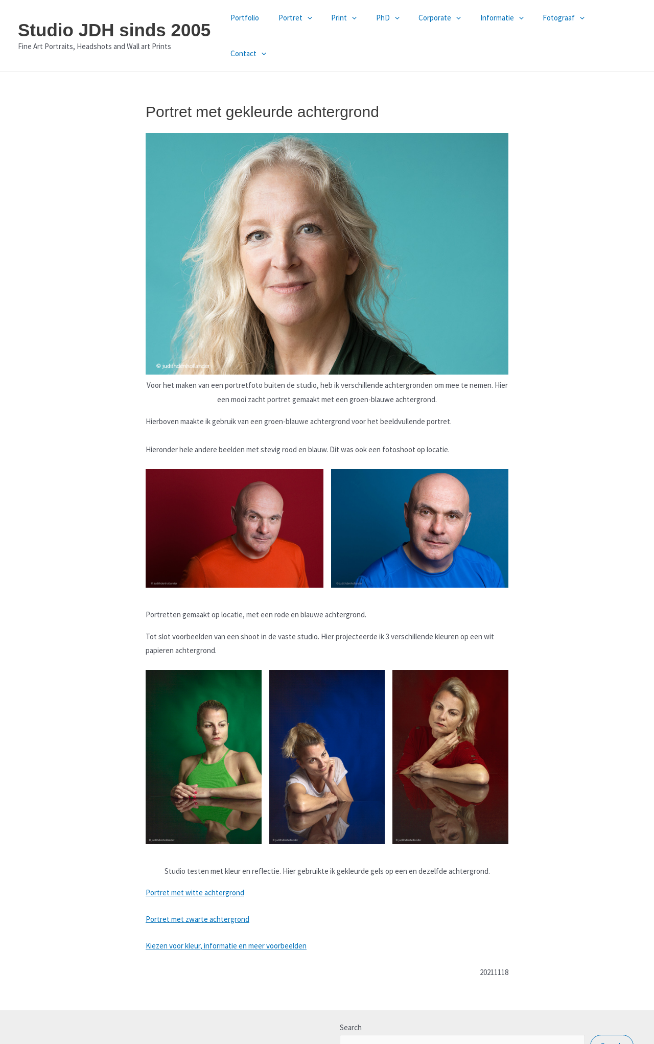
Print (352, 24)
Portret (307, 24)
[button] (319, 24)
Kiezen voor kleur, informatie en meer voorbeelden (226, 922)
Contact (610, 24)
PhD (392, 24)
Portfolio (260, 24)
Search (351, 1004)
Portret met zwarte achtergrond (197, 896)
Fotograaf (556, 24)
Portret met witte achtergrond (195, 869)
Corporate (440, 24)
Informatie (498, 24)
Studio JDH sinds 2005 (114, 18)
